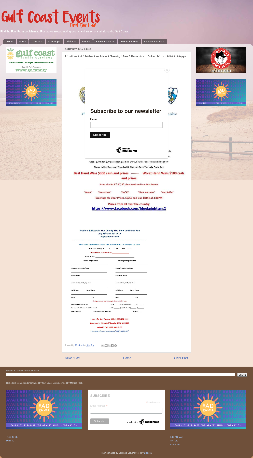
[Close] (167, 69)
